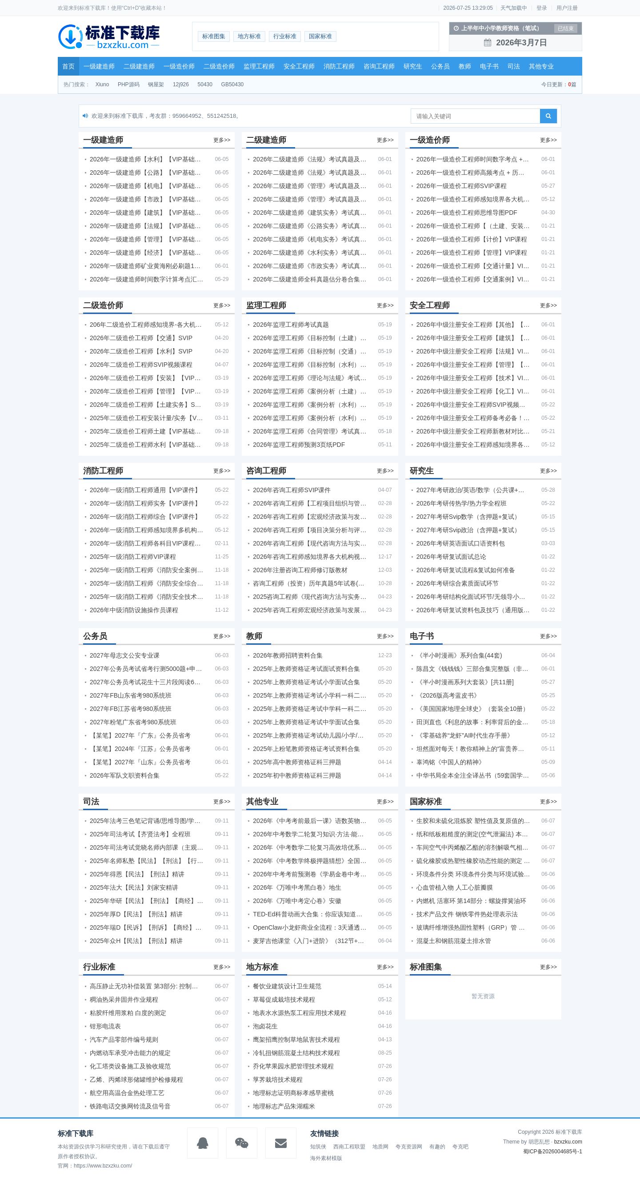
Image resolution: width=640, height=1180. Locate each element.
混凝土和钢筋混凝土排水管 (453, 940)
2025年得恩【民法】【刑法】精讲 (137, 874)
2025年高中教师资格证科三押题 (297, 762)
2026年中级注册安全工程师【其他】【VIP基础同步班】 (473, 324)
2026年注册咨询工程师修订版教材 (300, 570)
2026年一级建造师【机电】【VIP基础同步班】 (147, 185)
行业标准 (284, 36)
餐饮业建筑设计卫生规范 (287, 986)
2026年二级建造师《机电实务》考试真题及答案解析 (310, 239)
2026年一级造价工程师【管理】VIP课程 (472, 252)
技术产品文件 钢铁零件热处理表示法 (467, 914)
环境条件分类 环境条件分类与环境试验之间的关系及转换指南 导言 (473, 874)
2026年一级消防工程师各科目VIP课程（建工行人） (147, 543)
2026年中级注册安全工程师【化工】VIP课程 (473, 391)
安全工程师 (299, 66)
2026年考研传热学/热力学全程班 (461, 503)
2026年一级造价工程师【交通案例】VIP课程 (473, 279)
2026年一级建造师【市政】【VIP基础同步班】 (147, 199)
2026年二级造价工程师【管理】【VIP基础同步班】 (147, 391)
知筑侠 (318, 1147)
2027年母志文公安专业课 (125, 655)
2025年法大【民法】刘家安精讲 (134, 887)
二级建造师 (139, 66)
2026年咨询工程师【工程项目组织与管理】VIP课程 (310, 503)
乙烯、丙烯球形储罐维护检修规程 (136, 1079)
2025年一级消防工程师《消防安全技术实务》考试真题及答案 (147, 596)
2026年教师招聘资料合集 (288, 655)
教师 (465, 66)
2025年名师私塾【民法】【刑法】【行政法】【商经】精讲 (147, 860)
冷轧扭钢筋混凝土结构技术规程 (296, 1052)
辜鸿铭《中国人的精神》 (450, 762)
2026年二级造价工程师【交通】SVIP (141, 337)
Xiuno (102, 84)
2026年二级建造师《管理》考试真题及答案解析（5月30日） (310, 185)
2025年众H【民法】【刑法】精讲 (136, 940)
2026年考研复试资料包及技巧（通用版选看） (473, 610)
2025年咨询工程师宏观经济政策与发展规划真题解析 (310, 610)
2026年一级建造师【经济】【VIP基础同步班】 (147, 252)
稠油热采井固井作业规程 (124, 999)
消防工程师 (339, 66)
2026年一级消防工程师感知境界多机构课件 (147, 530)
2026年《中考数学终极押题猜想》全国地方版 (310, 860)
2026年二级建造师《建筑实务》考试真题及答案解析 (310, 212)
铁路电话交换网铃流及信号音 (130, 1106)
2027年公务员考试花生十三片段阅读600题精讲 (147, 682)
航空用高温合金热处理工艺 (127, 1092)
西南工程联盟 (349, 1147)
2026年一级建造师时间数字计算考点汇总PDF (147, 279)
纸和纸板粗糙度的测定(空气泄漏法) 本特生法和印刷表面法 (473, 834)
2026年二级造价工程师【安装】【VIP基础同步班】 (147, 377)
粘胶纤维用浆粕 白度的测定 (128, 1012)
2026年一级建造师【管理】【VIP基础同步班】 (147, 239)
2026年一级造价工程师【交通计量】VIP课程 (473, 265)
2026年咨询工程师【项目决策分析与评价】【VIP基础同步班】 (310, 530)
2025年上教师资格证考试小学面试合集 (306, 682)
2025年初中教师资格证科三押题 (297, 775)
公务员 (440, 66)
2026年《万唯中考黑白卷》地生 (297, 887)
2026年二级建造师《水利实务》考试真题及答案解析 (310, 252)
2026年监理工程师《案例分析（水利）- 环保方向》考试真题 (310, 417)
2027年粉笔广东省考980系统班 (133, 722)
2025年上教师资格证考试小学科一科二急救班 (310, 695)
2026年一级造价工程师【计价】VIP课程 (472, 239)
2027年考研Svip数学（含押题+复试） (468, 516)
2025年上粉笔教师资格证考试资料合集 (306, 748)
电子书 (489, 66)
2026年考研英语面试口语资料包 (460, 543)
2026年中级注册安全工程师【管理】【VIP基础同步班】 (473, 364)
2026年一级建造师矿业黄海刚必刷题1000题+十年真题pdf (147, 265)
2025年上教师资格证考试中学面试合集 (306, 722)
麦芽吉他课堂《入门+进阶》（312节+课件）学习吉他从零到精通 (310, 940)
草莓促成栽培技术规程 (284, 999)
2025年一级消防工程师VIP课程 (133, 556)
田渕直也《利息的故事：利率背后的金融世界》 (473, 722)
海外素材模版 (326, 1158)
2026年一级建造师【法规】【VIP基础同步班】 (147, 225)
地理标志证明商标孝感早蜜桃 (293, 1092)
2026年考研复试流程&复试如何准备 (465, 570)
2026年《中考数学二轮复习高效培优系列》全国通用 (310, 847)
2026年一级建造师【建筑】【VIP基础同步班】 (147, 212)
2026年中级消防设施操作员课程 (134, 610)
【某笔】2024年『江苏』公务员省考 (140, 748)
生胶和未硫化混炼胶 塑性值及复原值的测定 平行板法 (473, 820)
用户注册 (567, 8)
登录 (541, 8)
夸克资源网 (409, 1147)
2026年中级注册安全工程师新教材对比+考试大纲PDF (473, 431)
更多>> (221, 140)
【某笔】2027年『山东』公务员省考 (140, 762)
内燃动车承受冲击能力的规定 (130, 1052)
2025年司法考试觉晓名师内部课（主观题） (147, 847)
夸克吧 (460, 1147)
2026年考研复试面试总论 (451, 556)
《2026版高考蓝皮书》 (448, 695)
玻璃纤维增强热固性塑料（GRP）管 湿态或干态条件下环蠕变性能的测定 (473, 927)
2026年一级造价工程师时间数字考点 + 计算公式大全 (473, 159)
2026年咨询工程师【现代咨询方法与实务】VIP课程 (310, 543)
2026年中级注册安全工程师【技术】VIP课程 (473, 377)
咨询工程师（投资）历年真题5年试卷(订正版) (310, 583)
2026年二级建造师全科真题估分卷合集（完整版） (310, 279)
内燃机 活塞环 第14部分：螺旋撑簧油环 (471, 900)
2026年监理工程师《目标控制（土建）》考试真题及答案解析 (310, 337)
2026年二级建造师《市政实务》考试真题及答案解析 (310, 265)
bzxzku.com (568, 1142)
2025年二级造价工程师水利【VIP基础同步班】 (147, 444)
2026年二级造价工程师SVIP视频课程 (141, 364)
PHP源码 (129, 84)
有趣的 (437, 1147)
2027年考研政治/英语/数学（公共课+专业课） (473, 490)
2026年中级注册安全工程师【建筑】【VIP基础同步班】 (473, 337)
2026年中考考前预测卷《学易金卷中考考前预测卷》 (310, 874)
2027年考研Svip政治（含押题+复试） (468, 530)
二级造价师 (219, 66)
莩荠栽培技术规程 (278, 1079)
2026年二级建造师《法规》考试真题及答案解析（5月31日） (310, 172)
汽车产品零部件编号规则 (124, 1039)
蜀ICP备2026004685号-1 (552, 1151)
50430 (205, 84)
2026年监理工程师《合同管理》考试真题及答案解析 (310, 431)
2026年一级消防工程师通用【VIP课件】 (145, 490)
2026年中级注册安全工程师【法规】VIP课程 (473, 351)
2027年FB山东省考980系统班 (131, 695)
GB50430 (232, 84)
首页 (68, 66)
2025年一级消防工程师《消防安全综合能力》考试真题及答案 (147, 583)
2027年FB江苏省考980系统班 (131, 708)
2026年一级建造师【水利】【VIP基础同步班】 (147, 159)
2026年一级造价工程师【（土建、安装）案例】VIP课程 (473, 225)
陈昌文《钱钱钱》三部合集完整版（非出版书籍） (473, 668)
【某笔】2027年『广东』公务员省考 (140, 735)
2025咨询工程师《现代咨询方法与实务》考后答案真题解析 (310, 596)
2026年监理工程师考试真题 (291, 324)
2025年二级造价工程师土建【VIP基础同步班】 (147, 431)
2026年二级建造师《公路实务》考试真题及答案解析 (310, 225)
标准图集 (213, 36)
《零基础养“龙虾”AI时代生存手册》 (465, 735)
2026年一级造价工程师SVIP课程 (461, 185)
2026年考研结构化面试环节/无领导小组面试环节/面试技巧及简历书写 (473, 596)
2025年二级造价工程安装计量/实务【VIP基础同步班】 (147, 417)
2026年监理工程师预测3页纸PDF (299, 444)
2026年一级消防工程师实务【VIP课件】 (145, 503)
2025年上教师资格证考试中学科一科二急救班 (310, 708)
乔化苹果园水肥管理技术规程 (293, 1066)
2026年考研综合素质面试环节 (457, 583)
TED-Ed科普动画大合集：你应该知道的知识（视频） (310, 914)
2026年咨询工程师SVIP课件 (292, 490)
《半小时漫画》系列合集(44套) (459, 655)
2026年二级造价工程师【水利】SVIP (141, 351)
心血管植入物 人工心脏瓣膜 (454, 887)
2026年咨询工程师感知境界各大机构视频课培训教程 (310, 556)
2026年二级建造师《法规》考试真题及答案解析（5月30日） (310, 159)
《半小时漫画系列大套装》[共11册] (465, 682)
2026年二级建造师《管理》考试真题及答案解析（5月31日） (310, 199)
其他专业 (541, 66)
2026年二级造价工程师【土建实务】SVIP (147, 404)
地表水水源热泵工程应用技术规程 (299, 1012)
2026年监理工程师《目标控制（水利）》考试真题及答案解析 (310, 364)
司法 (514, 66)
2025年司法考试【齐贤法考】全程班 (140, 834)
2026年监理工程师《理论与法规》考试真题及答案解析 (310, 377)
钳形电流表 (105, 1026)
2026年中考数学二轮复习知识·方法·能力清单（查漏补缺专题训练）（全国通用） (310, 834)
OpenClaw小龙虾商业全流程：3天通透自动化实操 (310, 927)
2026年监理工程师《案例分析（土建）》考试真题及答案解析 (310, 391)
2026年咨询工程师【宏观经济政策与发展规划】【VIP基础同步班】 (310, 516)
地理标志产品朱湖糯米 (284, 1106)
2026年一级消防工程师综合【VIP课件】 (145, 516)
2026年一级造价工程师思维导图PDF (466, 212)
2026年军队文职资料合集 (125, 775)
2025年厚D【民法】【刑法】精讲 (136, 914)
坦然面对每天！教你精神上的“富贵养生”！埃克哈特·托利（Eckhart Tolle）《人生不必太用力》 (473, 748)
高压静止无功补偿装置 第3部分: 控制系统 (147, 986)
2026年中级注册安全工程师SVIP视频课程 (473, 404)
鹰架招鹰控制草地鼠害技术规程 (296, 1039)
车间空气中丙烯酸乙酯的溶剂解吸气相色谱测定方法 (473, 847)
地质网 (380, 1147)
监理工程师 (259, 66)
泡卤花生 (265, 1026)
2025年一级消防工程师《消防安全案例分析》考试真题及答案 (147, 570)
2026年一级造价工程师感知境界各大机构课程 (473, 199)
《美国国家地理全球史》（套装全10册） (472, 708)
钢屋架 (156, 84)
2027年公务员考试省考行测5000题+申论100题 (147, 668)
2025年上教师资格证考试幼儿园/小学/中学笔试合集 (310, 735)
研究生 (413, 66)
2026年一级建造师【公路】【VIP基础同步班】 (147, 172)
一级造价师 (179, 66)
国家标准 (320, 36)
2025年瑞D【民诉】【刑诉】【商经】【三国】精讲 (147, 927)
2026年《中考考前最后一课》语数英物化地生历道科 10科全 (310, 820)
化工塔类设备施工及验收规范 (130, 1066)
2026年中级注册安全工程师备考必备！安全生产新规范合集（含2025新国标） (473, 417)
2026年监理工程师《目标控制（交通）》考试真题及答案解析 (310, 351)
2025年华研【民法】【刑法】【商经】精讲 (147, 900)
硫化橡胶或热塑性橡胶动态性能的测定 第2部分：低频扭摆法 (473, 860)
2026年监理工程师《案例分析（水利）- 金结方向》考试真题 (310, 404)
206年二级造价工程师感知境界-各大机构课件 (147, 324)
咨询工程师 (379, 66)
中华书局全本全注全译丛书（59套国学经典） (473, 775)
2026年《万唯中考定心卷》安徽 (297, 900)
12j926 (181, 84)
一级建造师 (99, 66)
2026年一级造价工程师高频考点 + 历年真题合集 (473, 172)
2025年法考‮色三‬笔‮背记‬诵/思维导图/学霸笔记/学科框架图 (147, 820)
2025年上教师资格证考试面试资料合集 (306, 668)
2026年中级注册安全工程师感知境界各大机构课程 (473, 444)
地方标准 (249, 36)
